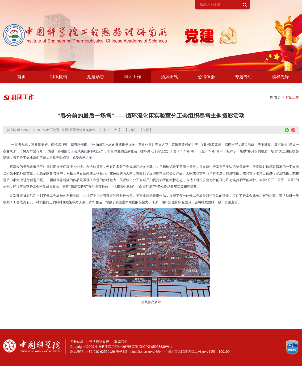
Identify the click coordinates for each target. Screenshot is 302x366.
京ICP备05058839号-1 (155, 347)
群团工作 (132, 76)
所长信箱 (77, 342)
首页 (21, 76)
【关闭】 (146, 130)
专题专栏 (243, 76)
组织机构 (58, 76)
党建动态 (95, 76)
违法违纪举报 (99, 342)
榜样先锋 (280, 76)
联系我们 (121, 342)
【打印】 (130, 130)
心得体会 (206, 76)
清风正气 (169, 76)
